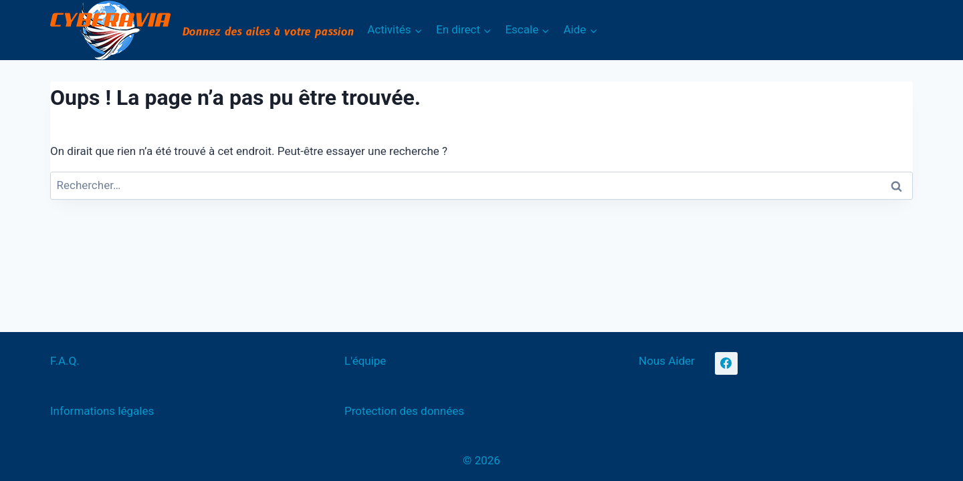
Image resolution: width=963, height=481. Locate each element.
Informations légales (102, 411)
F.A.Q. (65, 360)
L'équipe (365, 360)
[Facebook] (726, 363)
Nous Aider (667, 360)
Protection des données (404, 411)
